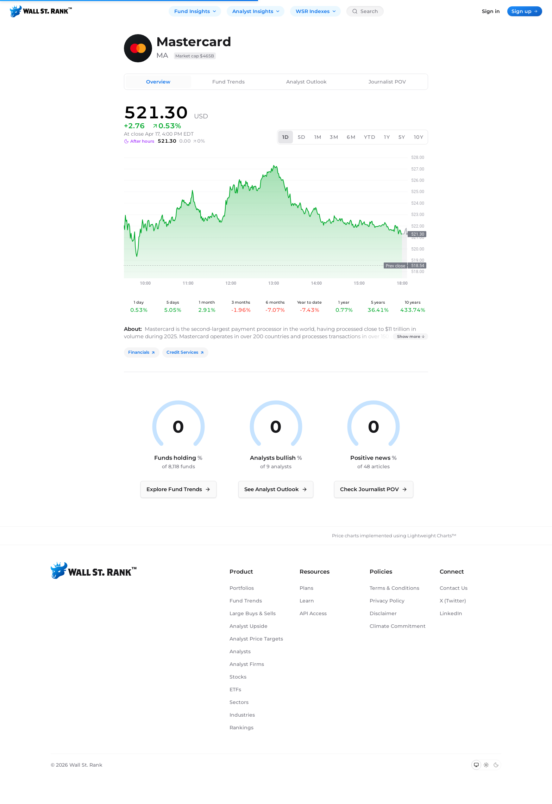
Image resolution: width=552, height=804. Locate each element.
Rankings (241, 727)
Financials (141, 352)
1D (285, 137)
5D (302, 137)
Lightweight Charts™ (431, 535)
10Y (419, 137)
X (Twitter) (453, 601)
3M (334, 137)
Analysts (240, 651)
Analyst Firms (247, 664)
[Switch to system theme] (476, 765)
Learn (307, 601)
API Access (313, 613)
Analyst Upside (249, 626)
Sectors (239, 702)
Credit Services (185, 352)
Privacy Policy (387, 601)
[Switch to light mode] (486, 765)
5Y (402, 137)
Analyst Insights (256, 11)
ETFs (235, 689)
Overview (158, 82)
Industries (242, 715)
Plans (306, 588)
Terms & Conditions (394, 588)
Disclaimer (383, 613)
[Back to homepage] (41, 11)
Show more (411, 336)
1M (318, 137)
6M (351, 137)
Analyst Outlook (306, 82)
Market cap (194, 55)
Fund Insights (195, 11)
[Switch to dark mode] (496, 765)
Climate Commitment (398, 626)
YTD (370, 137)
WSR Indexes (316, 11)
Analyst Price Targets (256, 639)
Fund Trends (228, 82)
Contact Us (454, 588)
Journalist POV (387, 82)
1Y (387, 137)
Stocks (238, 677)
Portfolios (242, 588)
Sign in (491, 11)
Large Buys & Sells (253, 613)
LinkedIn (451, 613)
